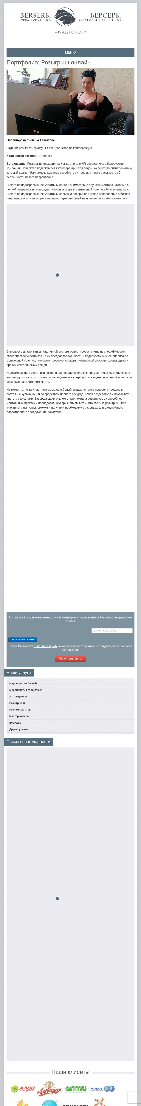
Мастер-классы (19, 716)
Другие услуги (18, 729)
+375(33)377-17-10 (70, 32)
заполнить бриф (45, 646)
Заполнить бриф (70, 658)
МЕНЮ (70, 52)
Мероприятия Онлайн (23, 683)
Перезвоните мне (22, 639)
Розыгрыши (17, 703)
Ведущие (15, 722)
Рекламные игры (20, 709)
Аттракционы (18, 696)
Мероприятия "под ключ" (25, 689)
